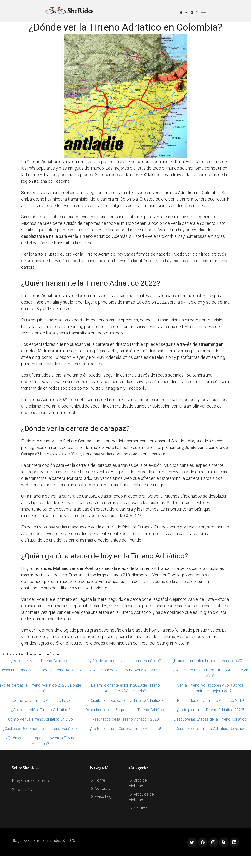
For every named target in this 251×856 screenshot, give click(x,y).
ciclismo (138, 808)
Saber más (22, 789)
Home (97, 780)
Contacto (100, 788)
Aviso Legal (102, 796)
